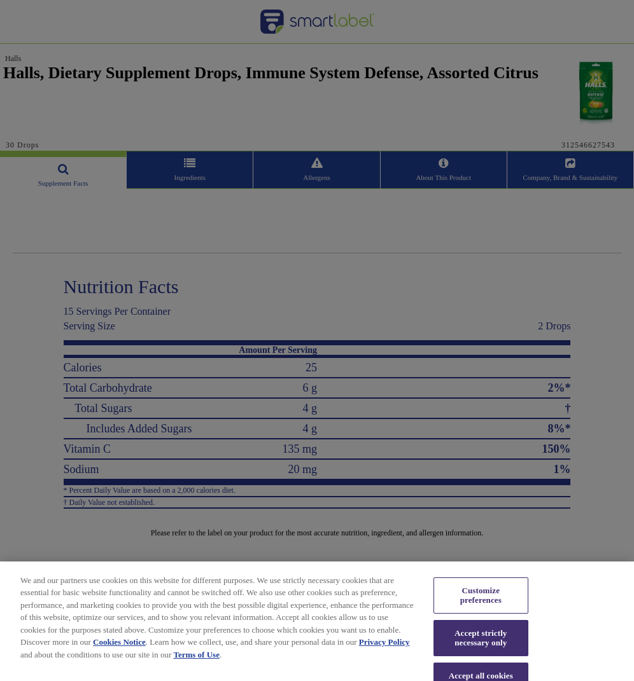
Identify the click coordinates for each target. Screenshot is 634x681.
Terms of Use (196, 662)
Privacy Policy (384, 649)
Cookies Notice (119, 649)
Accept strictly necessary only (480, 646)
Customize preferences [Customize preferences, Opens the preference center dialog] (481, 602)
